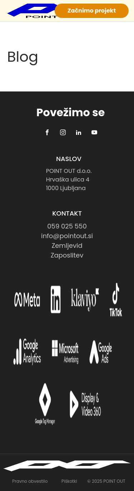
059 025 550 (66, 226)
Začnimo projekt (92, 10)
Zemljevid (66, 245)
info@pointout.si (67, 235)
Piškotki (69, 481)
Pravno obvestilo (30, 481)
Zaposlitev (67, 255)
